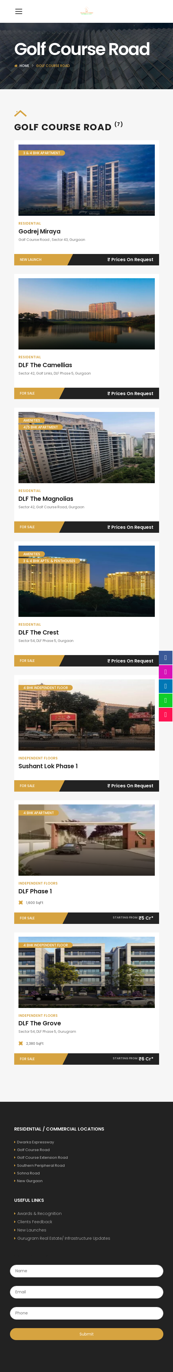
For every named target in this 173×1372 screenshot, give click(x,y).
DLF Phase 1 (35, 900)
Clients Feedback (34, 1230)
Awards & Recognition (39, 1222)
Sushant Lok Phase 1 (48, 775)
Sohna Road (27, 1181)
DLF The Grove (39, 1032)
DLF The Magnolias (45, 507)
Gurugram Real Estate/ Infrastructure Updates (63, 1247)
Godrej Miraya (39, 240)
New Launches (31, 1238)
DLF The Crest (38, 641)
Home (24, 74)
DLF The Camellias (45, 373)
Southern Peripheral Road (39, 1174)
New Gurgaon (28, 1189)
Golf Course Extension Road (41, 1166)
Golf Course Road (32, 1158)
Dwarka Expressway (34, 1150)
